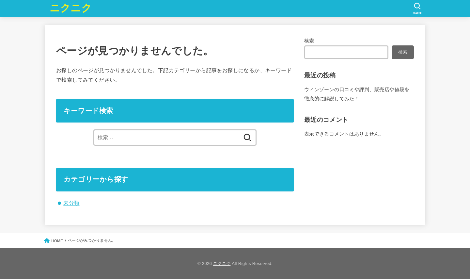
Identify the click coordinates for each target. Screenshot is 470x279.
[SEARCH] (417, 8)
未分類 (71, 203)
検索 (309, 40)
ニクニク (71, 8)
